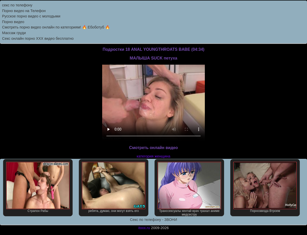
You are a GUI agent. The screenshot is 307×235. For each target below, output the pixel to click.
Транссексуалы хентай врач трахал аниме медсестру (189, 189)
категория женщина (153, 156)
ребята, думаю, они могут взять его (113, 187)
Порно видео (13, 22)
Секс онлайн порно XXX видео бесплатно (38, 38)
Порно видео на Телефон (24, 11)
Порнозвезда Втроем (264, 187)
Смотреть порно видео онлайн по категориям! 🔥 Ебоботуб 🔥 (56, 27)
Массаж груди (14, 33)
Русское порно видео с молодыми (31, 16)
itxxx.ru (144, 228)
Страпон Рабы (37, 187)
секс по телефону (17, 5)
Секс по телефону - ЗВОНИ (153, 220)
